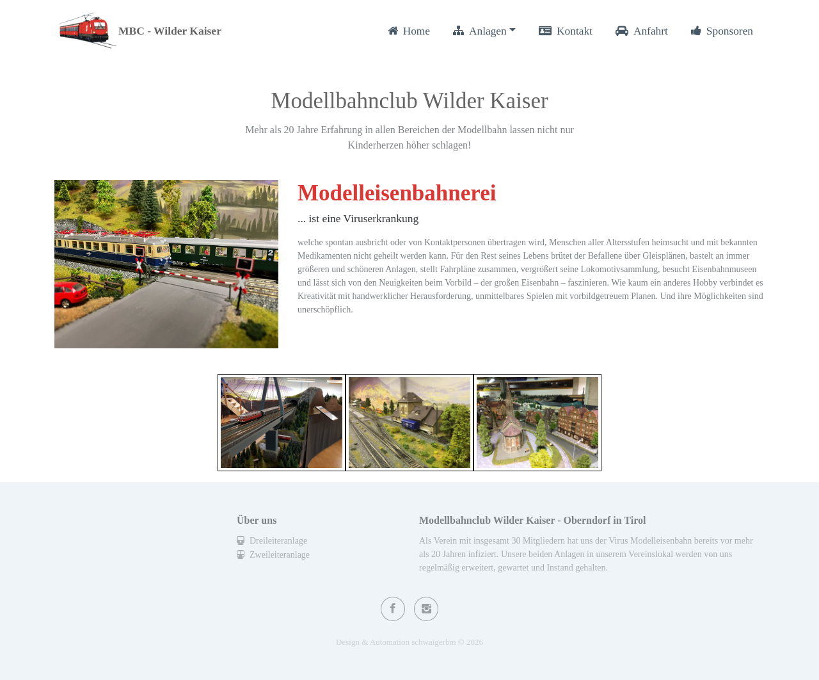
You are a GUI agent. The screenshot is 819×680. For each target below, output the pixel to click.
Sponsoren (722, 31)
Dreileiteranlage (272, 541)
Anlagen (480, 31)
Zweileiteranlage (273, 555)
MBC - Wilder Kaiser (169, 30)
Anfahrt (642, 31)
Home (409, 31)
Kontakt (565, 31)
